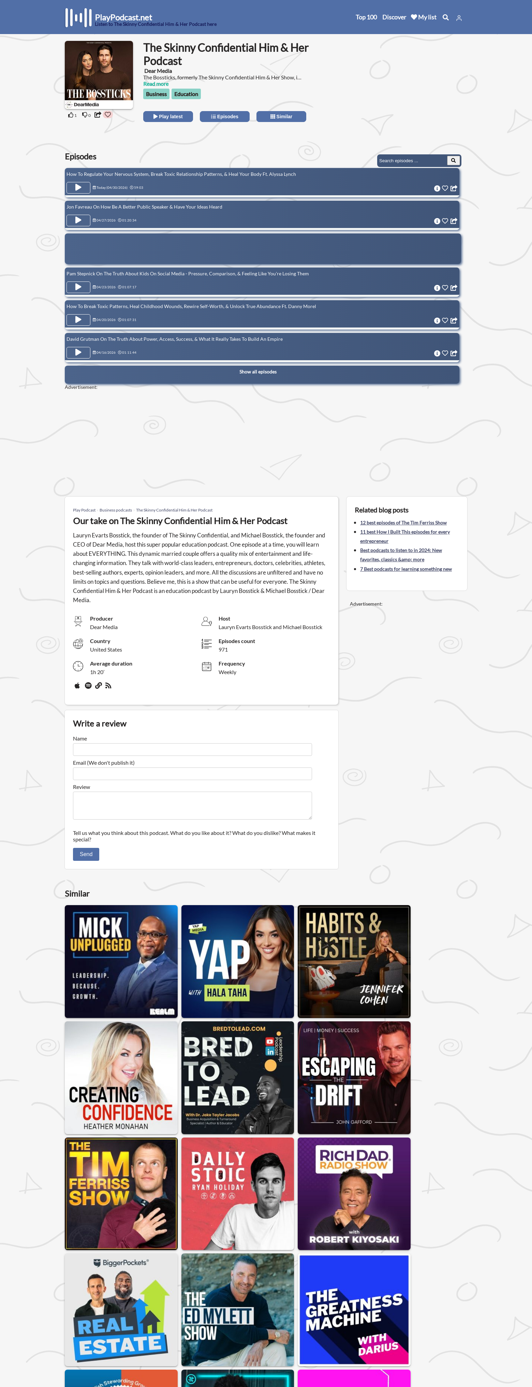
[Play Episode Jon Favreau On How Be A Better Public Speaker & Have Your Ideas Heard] (78, 219)
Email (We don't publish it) (104, 762)
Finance (187, 1271)
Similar (281, 116)
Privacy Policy (144, 1338)
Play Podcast (84, 510)
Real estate (221, 1271)
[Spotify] (88, 688)
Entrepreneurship (305, 1271)
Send (86, 858)
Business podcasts (116, 510)
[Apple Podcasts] (78, 688)
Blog (71, 1364)
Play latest (167, 116)
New (71, 1329)
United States (207, 1315)
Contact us (140, 1329)
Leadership (259, 1271)
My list (424, 17)
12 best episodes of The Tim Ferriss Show (403, 522)
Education (186, 94)
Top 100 (366, 17)
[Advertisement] (406, 96)
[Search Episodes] (453, 160)
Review (81, 786)
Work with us (143, 1356)
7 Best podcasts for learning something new (406, 569)
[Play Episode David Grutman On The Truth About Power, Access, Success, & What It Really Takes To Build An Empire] (78, 348)
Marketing (115, 1271)
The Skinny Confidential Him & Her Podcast (174, 510)
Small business (355, 1271)
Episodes (224, 116)
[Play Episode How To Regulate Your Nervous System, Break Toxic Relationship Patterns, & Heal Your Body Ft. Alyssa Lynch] (78, 188)
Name (80, 738)
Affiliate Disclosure (150, 1347)
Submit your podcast (90, 1356)
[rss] (109, 688)
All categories (82, 1347)
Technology (152, 1271)
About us (138, 1320)
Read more (155, 83)
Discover (394, 17)
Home (73, 1320)
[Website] (99, 688)
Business (156, 94)
